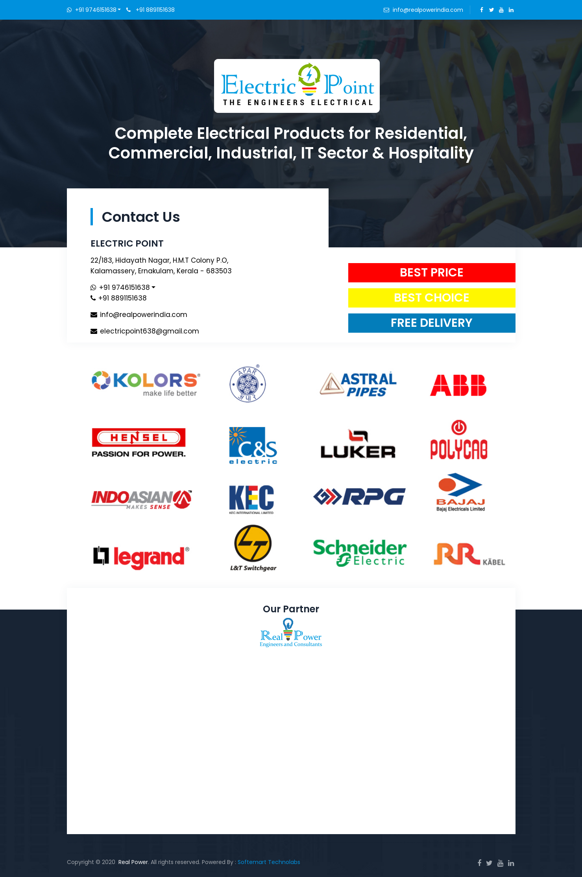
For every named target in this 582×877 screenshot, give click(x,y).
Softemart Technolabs (269, 862)
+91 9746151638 (91, 10)
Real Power (133, 862)
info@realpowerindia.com (428, 10)
